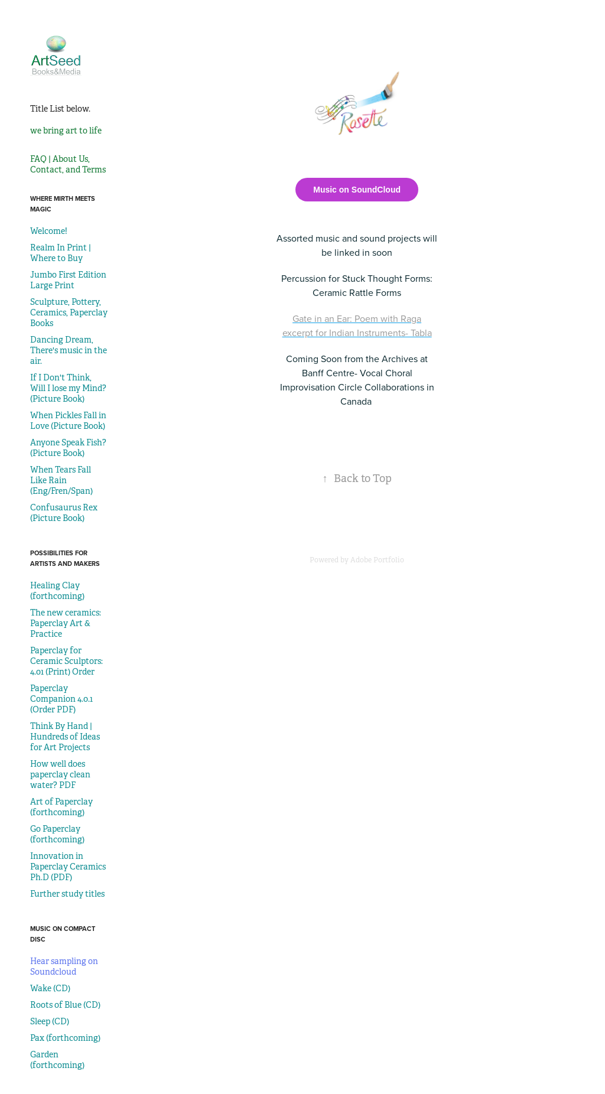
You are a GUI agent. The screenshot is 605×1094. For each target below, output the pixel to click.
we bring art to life (66, 130)
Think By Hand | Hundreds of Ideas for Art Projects (65, 737)
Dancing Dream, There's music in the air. (68, 350)
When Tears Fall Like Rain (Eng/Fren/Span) (61, 480)
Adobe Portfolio (377, 560)
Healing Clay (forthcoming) (57, 590)
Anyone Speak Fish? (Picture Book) (68, 447)
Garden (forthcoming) (57, 1059)
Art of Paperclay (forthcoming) (61, 807)
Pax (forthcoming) (65, 1038)
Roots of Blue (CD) (65, 1004)
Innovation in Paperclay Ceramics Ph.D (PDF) (68, 867)
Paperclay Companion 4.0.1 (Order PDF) (61, 699)
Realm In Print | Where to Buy (60, 252)
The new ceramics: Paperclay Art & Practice (65, 623)
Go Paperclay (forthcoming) (57, 834)
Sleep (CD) (49, 1021)
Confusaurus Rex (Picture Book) (63, 512)
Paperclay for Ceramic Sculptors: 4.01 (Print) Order (66, 661)
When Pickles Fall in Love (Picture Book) (68, 420)
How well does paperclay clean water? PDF (60, 774)
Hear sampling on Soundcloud (64, 966)
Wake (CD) (50, 988)
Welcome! (48, 231)
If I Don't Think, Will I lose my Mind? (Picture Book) (68, 388)
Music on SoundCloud (357, 189)
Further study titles (67, 893)
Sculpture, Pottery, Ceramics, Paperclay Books (69, 312)
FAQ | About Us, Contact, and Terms (68, 164)
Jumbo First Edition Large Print (68, 280)
